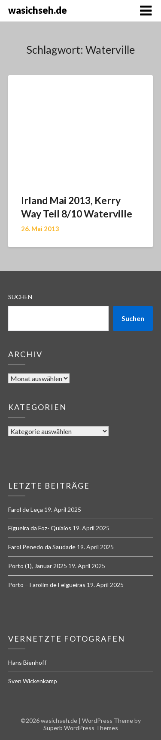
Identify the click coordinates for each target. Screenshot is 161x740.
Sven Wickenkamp (32, 681)
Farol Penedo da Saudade (42, 546)
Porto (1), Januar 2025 (37, 565)
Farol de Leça (25, 509)
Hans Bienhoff (27, 662)
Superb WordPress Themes (80, 727)
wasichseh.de (37, 10)
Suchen (20, 296)
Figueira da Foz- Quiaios (39, 528)
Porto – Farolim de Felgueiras (46, 584)
